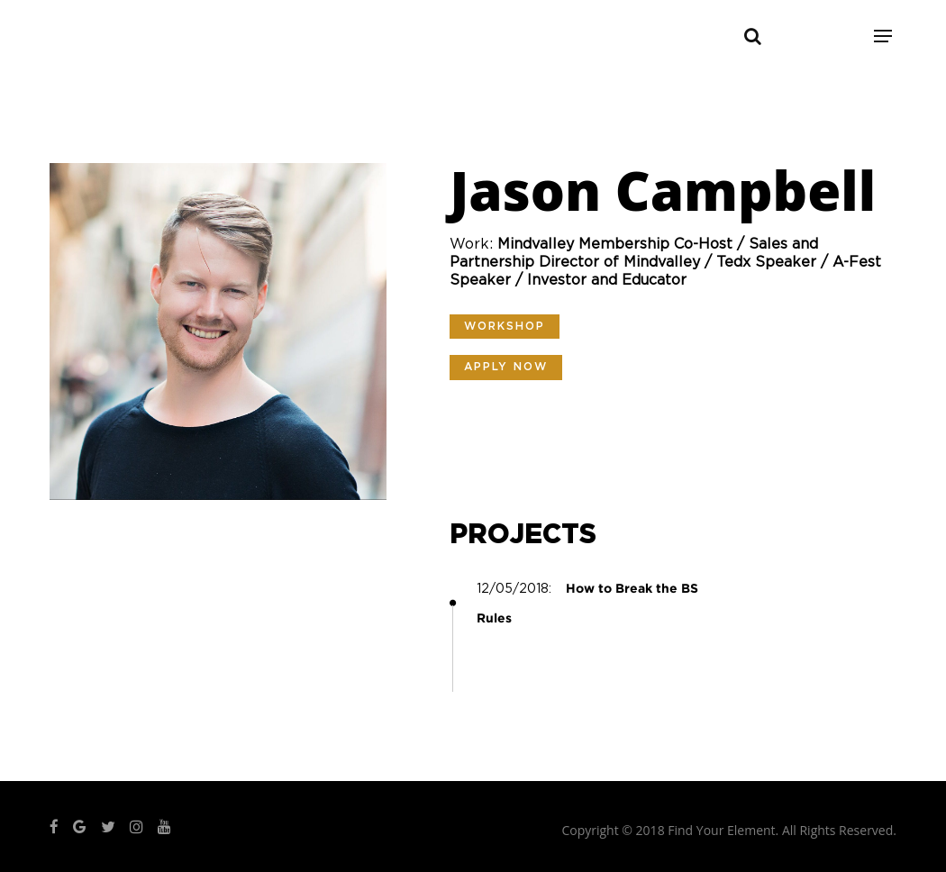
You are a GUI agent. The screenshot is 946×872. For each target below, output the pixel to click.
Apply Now (506, 366)
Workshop (504, 326)
